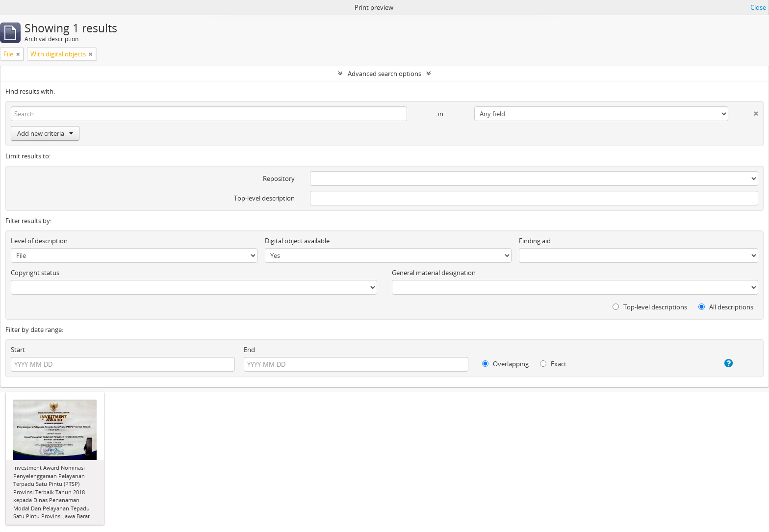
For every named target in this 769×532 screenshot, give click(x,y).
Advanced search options (384, 73)
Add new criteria (45, 133)
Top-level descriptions (650, 307)
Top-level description (264, 198)
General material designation (434, 272)
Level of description (39, 240)
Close (758, 7)
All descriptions (725, 307)
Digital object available (297, 240)
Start (18, 349)
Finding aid (535, 240)
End (249, 349)
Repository (279, 178)
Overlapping (505, 363)
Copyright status (35, 272)
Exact (553, 363)
